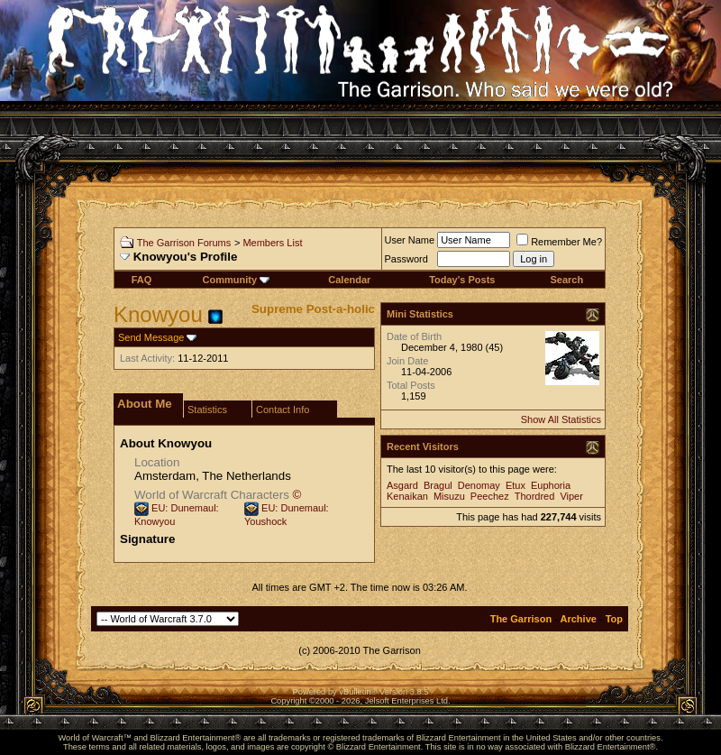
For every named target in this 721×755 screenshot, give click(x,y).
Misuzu (449, 496)
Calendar (349, 279)
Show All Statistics (561, 419)
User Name (410, 240)
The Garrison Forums (184, 242)
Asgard (402, 485)
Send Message (151, 337)
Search (566, 279)
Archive (579, 618)
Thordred (535, 496)
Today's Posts (462, 279)
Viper (571, 496)
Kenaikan (407, 496)
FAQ (142, 279)
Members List (272, 242)
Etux (515, 485)
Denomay (479, 485)
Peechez (489, 496)
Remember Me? (559, 241)
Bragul (438, 485)
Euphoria (550, 485)
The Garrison (521, 618)
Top (614, 618)
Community (236, 279)
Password (406, 258)
